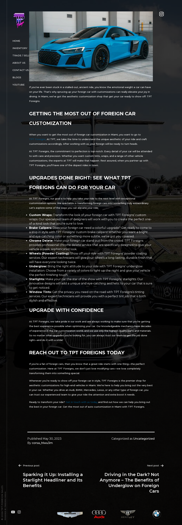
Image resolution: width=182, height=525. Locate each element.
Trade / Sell (21, 55)
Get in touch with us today (81, 402)
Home (16, 40)
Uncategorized (144, 438)
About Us (18, 62)
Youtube (18, 84)
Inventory (19, 48)
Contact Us (20, 70)
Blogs (16, 77)
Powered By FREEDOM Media (5, 505)
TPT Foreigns (37, 139)
